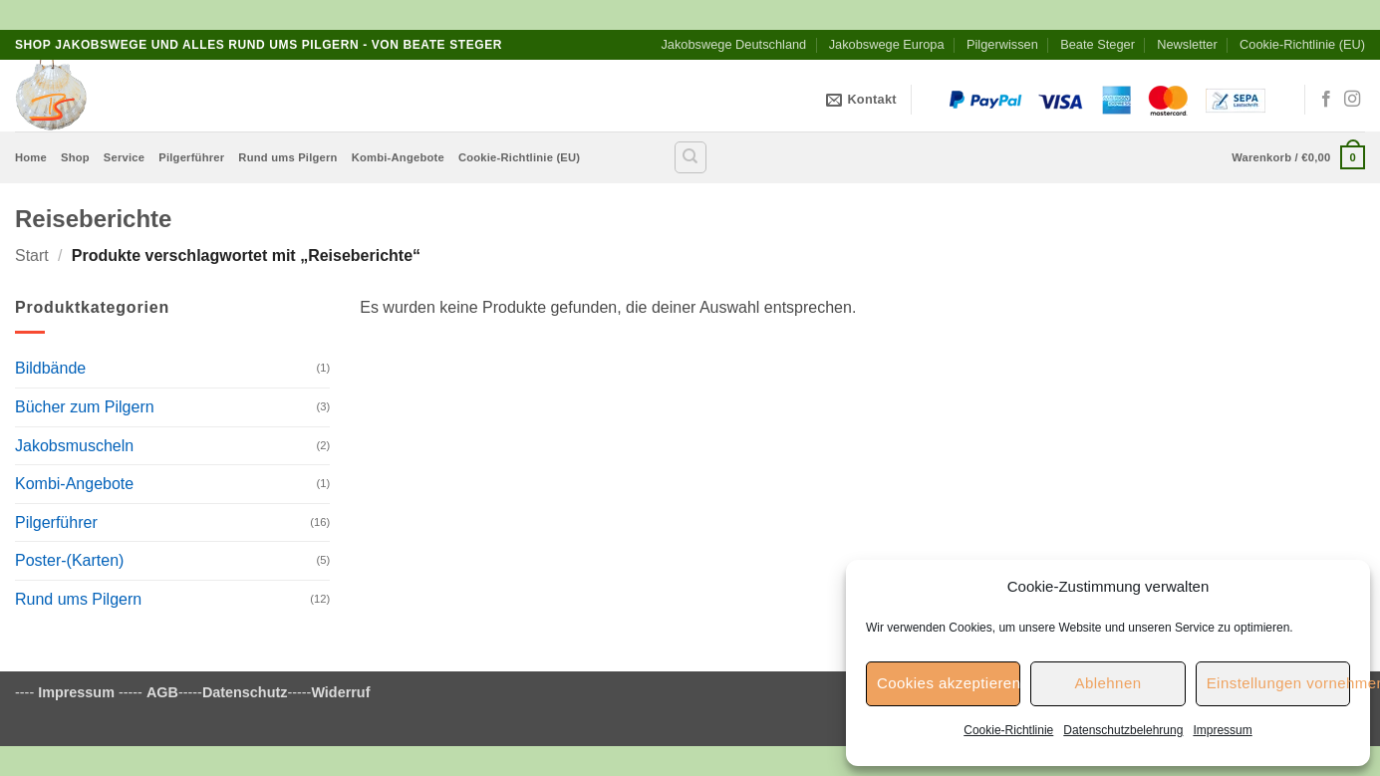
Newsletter (1187, 44)
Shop (75, 157)
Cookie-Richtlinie (1008, 730)
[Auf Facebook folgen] (1326, 100)
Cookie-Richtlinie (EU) (1302, 44)
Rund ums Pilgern (287, 157)
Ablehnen (1107, 682)
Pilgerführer (191, 157)
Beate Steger (1097, 44)
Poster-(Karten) (69, 560)
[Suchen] (690, 157)
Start (32, 255)
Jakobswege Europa (887, 44)
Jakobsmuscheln (74, 445)
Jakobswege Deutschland (733, 44)
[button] (1298, 156)
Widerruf (340, 692)
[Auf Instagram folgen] (1352, 100)
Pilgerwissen (1002, 44)
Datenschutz (245, 692)
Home (31, 157)
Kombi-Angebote (398, 157)
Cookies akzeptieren (948, 682)
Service (124, 157)
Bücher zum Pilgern (84, 406)
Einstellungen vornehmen (1278, 682)
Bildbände (50, 368)
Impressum (1222, 730)
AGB (162, 692)
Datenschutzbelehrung (1123, 730)
